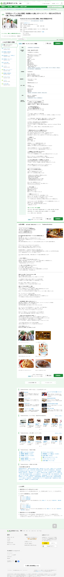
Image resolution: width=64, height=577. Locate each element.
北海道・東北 (33, 530)
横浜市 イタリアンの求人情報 (56, 468)
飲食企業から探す (10, 542)
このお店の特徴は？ (21, 39)
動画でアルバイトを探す (11, 544)
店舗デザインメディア (15, 576)
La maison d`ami (26, 403)
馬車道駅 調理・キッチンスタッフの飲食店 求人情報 (51, 475)
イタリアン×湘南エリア (26, 496)
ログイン (53, 543)
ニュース (8, 554)
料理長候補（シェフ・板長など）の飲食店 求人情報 (38, 472)
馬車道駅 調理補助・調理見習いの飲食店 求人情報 (43, 476)
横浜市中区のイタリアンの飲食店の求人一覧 (43, 9)
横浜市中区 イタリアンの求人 (24, 469)
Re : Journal (22, 423)
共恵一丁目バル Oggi (50, 408)
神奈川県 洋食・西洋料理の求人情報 (36, 469)
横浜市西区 (23, 509)
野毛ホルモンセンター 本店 (31, 424)
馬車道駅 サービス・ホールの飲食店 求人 (26, 476)
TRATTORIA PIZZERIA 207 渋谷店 (52, 403)
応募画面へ (58, 43)
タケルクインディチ (27, 398)
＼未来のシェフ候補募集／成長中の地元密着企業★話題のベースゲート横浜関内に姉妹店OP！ (31, 411)
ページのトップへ (50, 382)
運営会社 (8, 558)
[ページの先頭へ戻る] (54, 526)
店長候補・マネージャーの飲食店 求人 (55, 472)
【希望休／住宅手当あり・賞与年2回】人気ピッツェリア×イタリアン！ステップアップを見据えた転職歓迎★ (54, 395)
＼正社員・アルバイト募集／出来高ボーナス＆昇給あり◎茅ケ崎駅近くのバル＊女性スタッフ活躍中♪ (54, 410)
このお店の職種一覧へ (33, 382)
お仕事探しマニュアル (28, 541)
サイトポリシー (10, 570)
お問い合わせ (9, 556)
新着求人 (3, 6)
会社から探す (23, 6)
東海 (27, 530)
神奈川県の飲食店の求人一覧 (20, 9)
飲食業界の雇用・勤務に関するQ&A (30, 545)
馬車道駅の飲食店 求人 (23, 468)
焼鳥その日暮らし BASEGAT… (46, 424)
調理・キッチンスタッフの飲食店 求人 (35, 471)
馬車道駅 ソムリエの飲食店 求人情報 (31, 479)
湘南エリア (44, 500)
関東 (5, 9)
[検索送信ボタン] (62, 6)
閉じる (19, 36)
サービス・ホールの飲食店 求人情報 (49, 471)
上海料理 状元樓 (54, 423)
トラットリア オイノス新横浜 (29, 408)
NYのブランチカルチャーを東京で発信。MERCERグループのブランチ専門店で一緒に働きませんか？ (54, 400)
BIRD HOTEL (26, 392)
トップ (2, 9)
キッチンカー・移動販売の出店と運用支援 (40, 575)
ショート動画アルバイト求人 (33, 576)
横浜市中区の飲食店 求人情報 (33, 468)
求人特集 (10, 6)
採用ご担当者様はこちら (33, 565)
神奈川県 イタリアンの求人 (44, 468)
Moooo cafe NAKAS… (37, 424)
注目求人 (16, 6)
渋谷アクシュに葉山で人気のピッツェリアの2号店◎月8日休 (54, 406)
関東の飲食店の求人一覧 (10, 9)
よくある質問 (13, 554)
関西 (24, 530)
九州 (29, 530)
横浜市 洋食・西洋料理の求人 (49, 469)
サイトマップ (25, 570)
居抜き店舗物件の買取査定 (24, 575)
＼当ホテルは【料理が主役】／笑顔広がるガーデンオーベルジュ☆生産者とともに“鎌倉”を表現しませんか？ (31, 394)
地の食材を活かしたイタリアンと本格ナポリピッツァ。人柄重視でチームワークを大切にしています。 (31, 400)
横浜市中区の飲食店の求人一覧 (30, 9)
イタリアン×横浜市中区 (26, 506)
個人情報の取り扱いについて (17, 570)
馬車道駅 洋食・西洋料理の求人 (35, 475)
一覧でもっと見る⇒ (58, 415)
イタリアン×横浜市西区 (26, 499)
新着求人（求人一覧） (11, 537)
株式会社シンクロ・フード (39, 571)
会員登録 (45, 543)
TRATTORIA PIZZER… (45, 441)
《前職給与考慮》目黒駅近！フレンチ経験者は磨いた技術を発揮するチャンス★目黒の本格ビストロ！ (31, 405)
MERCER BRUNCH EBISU (51, 398)
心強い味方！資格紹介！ (29, 543)
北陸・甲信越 (39, 530)
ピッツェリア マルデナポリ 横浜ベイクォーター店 (54, 392)
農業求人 (23, 576)
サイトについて (9, 553)
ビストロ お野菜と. (54, 441)
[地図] (43, 31)
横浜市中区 (54, 500)
